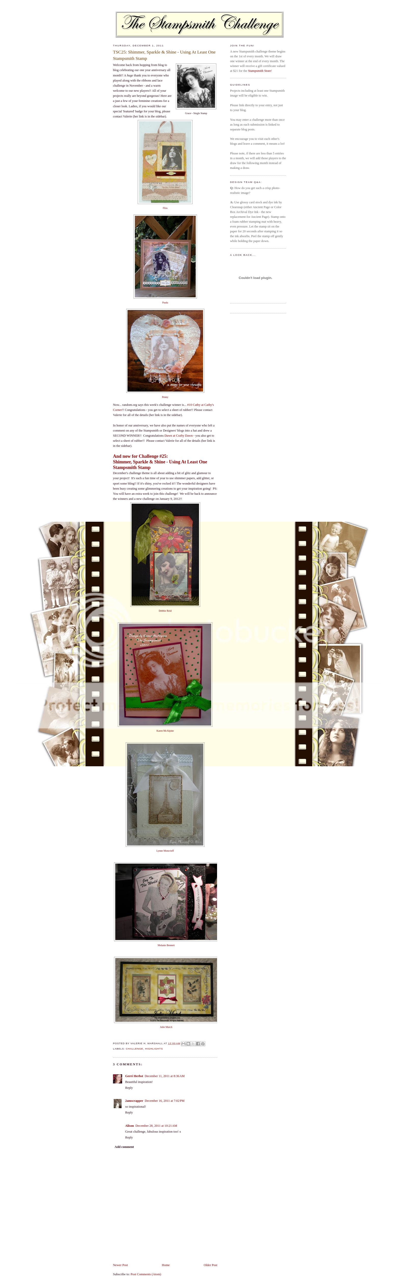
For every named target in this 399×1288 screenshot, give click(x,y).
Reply (129, 1088)
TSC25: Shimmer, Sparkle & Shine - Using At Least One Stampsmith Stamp (164, 55)
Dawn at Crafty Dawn (178, 435)
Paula (165, 302)
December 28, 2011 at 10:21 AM (156, 1126)
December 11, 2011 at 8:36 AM (164, 1076)
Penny (165, 397)
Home (166, 1265)
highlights (154, 1048)
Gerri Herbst (134, 1076)
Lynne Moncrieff (165, 850)
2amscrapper (134, 1101)
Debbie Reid (165, 610)
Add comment (124, 1147)
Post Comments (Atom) (146, 1274)
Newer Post (120, 1265)
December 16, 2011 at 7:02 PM (164, 1101)
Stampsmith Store (259, 71)
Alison (129, 1126)
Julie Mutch (166, 1027)
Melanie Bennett (166, 945)
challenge (134, 1048)
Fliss (165, 208)
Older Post (210, 1265)
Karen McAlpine (165, 730)
